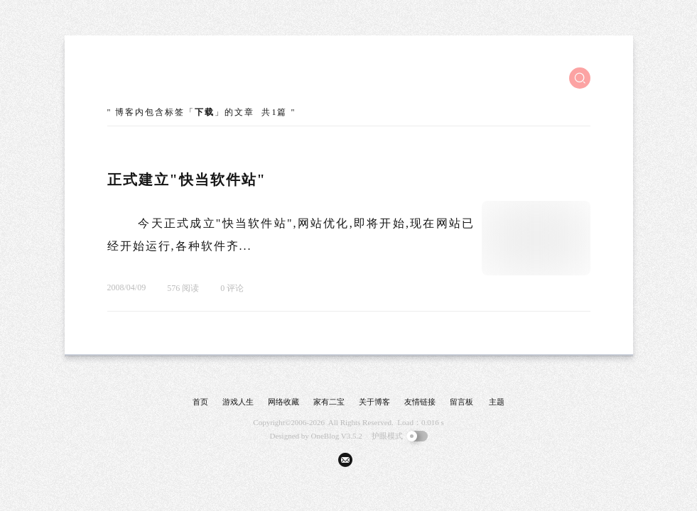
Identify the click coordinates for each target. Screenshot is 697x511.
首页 (200, 401)
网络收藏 (283, 401)
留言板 (461, 401)
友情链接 (420, 401)
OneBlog (325, 436)
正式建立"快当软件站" (186, 179)
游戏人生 (238, 401)
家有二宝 (329, 401)
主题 (496, 401)
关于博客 (374, 401)
